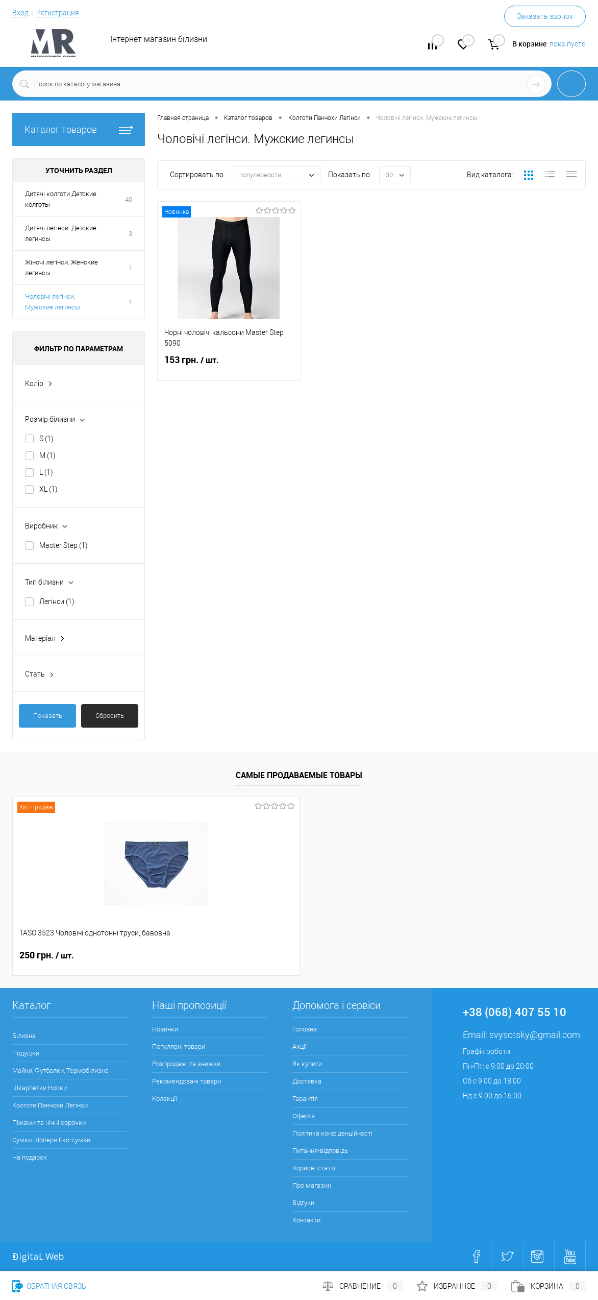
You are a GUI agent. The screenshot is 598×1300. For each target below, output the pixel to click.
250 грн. (46, 955)
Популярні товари (178, 1046)
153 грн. (228, 366)
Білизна (24, 1036)
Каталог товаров (78, 129)
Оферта (303, 1116)
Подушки (25, 1053)
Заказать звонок (545, 16)
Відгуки (303, 1203)
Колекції (164, 1098)
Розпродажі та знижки (186, 1064)
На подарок (29, 1157)
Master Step (63, 545)
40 (128, 199)
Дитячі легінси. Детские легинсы (60, 233)
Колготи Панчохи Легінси (50, 1105)
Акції (299, 1046)
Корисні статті (313, 1168)
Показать (47, 715)
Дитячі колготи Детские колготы (60, 199)
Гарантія (305, 1098)
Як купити (307, 1064)
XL (48, 489)
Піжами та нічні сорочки (49, 1122)
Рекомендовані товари (186, 1081)
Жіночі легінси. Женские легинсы (61, 267)
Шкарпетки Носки (39, 1088)
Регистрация (57, 13)
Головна (304, 1029)
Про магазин (311, 1185)
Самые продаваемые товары (299, 775)
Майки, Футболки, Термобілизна (60, 1070)
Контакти (306, 1220)
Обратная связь (49, 1286)
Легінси (56, 601)
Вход (20, 13)
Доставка (306, 1081)
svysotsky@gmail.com (534, 1034)
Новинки (165, 1029)
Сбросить (109, 715)
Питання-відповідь (320, 1150)
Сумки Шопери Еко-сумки (51, 1140)
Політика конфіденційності (332, 1133)
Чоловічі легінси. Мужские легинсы (52, 302)
